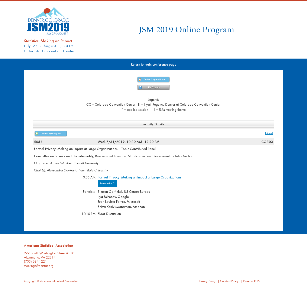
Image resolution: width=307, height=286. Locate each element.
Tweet (269, 132)
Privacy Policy (207, 281)
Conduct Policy (229, 281)
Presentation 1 (107, 183)
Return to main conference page (153, 64)
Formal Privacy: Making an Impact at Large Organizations (139, 177)
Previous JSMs (251, 281)
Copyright (30, 281)
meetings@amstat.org (39, 265)
